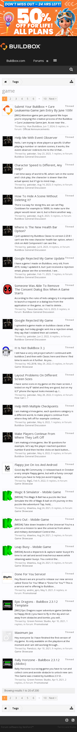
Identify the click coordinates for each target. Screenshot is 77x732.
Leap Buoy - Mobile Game (33, 547)
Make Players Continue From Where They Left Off (35, 435)
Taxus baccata (35, 309)
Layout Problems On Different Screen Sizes (36, 377)
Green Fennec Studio (39, 621)
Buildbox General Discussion (30, 156)
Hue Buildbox (34, 126)
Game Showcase (24, 366)
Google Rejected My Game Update (39, 258)
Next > (52, 98)
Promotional (30, 593)
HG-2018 (31, 363)
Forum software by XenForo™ (17, 726)
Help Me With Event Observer (36, 137)
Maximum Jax (24, 632)
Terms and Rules (66, 726)
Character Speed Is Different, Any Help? (38, 167)
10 (45, 98)
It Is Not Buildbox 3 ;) (30, 348)
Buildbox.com (15, 61)
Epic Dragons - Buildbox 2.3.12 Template (36, 603)
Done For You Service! (30, 574)
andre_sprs (33, 590)
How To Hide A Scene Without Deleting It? (36, 198)
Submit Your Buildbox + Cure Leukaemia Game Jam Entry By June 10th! (43, 108)
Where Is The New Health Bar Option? (36, 229)
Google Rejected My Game (34, 320)
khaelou (31, 508)
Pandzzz (31, 648)
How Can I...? (21, 397)
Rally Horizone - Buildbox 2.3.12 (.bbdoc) (37, 662)
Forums (38, 61)
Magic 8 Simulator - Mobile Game (38, 492)
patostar (31, 153)
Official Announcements (36, 129)
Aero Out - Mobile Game (32, 519)
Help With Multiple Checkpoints (36, 406)
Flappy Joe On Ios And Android (36, 465)
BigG (29, 480)
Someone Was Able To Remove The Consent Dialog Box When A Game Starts (42, 289)
